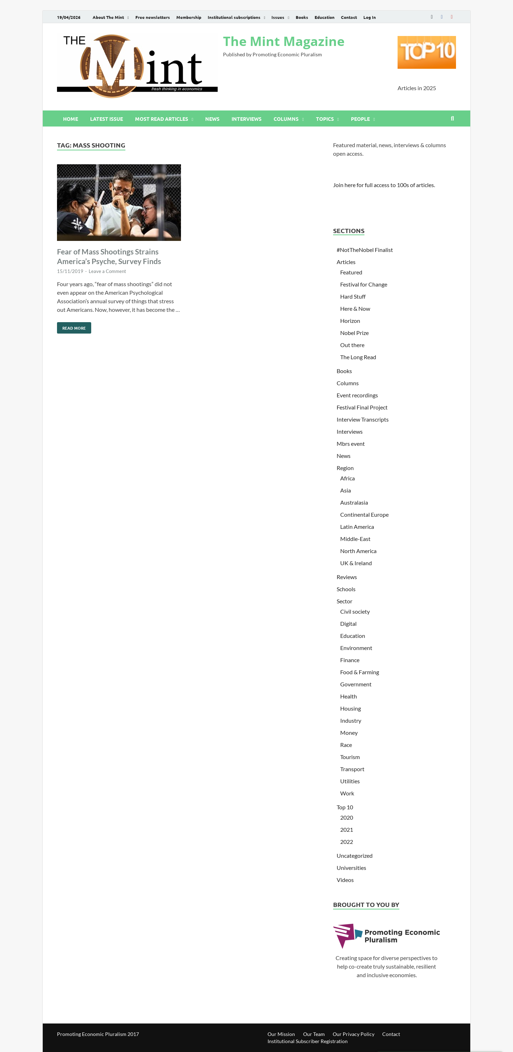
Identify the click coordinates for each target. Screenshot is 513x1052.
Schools (346, 589)
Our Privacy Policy (353, 1034)
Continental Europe (364, 514)
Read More (71, 326)
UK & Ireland (356, 562)
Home (70, 118)
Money (349, 732)
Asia (345, 490)
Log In (369, 17)
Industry (350, 720)
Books (302, 17)
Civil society (355, 611)
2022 (346, 841)
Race (346, 744)
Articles (346, 261)
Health (348, 696)
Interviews (246, 118)
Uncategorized (355, 855)
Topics (325, 118)
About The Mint (108, 17)
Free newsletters (152, 17)
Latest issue (106, 118)
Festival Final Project (362, 407)
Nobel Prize (354, 332)
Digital (348, 623)
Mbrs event (351, 443)
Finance (349, 659)
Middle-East (355, 538)
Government (356, 684)
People (360, 118)
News (212, 118)
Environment (356, 647)
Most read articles (161, 118)
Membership (188, 17)
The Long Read (358, 357)
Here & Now (355, 308)
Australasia (354, 502)
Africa (347, 478)
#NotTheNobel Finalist (365, 249)
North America (358, 550)
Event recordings (357, 395)
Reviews (347, 576)
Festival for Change (363, 284)
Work (347, 793)
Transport (352, 768)
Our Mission (281, 1034)
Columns (286, 118)
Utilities (350, 781)
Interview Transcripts (363, 419)
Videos (345, 879)
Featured (351, 272)
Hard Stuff (353, 296)
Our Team (314, 1034)
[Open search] (452, 118)
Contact (349, 17)
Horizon (350, 320)
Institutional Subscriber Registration (308, 1041)
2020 (346, 817)
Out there (352, 344)
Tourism (350, 756)
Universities (351, 867)
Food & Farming (359, 672)
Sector (344, 601)
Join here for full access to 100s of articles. (384, 184)
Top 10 (345, 807)
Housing (350, 708)
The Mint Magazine (283, 41)
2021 (346, 829)
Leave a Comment (107, 271)
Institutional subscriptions (234, 17)
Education (325, 17)
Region (345, 467)
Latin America (357, 526)
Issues (277, 17)
